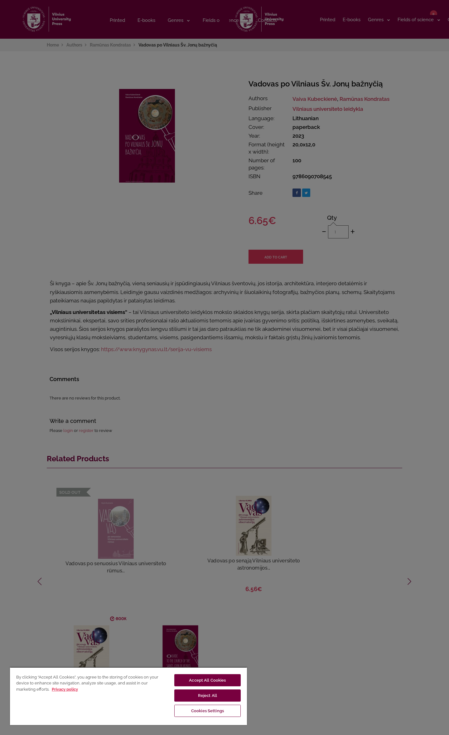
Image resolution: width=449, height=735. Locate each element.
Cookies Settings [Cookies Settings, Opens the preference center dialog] (207, 710)
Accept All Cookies (207, 680)
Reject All (207, 695)
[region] (128, 696)
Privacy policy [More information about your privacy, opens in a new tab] (65, 689)
